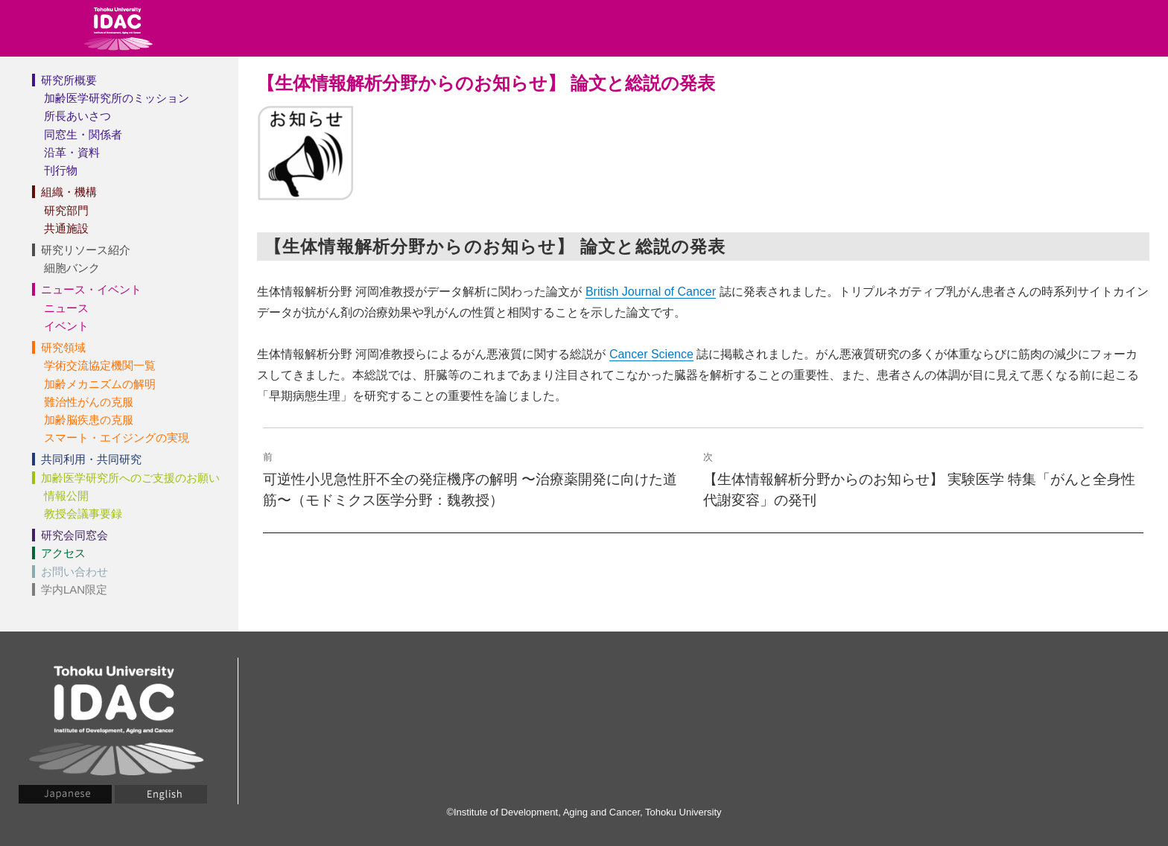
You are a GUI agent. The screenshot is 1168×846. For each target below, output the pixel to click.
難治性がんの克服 (88, 401)
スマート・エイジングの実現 (116, 437)
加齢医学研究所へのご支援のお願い (130, 477)
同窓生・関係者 (83, 134)
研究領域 (63, 347)
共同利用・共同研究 (91, 459)
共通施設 (66, 228)
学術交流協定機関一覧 (100, 365)
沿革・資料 (72, 152)
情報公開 (66, 495)
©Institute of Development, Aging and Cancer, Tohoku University (583, 812)
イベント (66, 325)
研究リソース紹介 (85, 250)
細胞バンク (72, 267)
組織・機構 (69, 191)
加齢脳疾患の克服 (88, 419)
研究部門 (66, 210)
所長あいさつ (77, 115)
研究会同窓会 (74, 535)
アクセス (63, 553)
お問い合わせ (74, 571)
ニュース (66, 308)
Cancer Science (651, 354)
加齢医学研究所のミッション (116, 98)
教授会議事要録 (83, 513)
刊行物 (60, 170)
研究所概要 (69, 80)
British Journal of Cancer (650, 291)
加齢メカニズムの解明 (100, 384)
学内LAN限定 (74, 589)
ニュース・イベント (91, 289)
